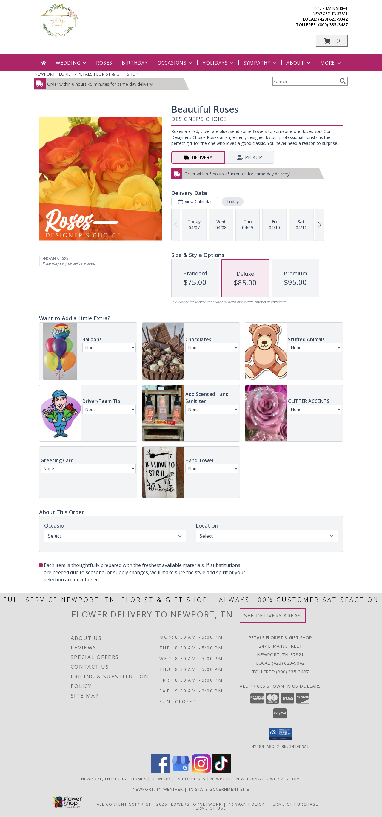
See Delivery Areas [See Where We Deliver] (272, 615)
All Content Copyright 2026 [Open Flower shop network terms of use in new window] (132, 804)
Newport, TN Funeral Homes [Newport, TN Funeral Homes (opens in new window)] (114, 778)
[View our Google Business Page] (180, 771)
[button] (332, 41)
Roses (104, 62)
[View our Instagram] (201, 771)
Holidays (218, 62)
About (299, 62)
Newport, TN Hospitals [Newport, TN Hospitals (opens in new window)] (178, 778)
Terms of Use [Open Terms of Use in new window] (209, 807)
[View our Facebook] (160, 771)
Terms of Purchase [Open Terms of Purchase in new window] (294, 804)
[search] (342, 81)
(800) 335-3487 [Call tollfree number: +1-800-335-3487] (333, 24)
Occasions (176, 62)
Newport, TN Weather (158, 789)
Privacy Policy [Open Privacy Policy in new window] (246, 804)
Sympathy (261, 62)
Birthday (134, 62)
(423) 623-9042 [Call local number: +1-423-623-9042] (333, 19)
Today (233, 201)
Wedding (72, 62)
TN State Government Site (218, 789)
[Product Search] (305, 81)
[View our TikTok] (221, 771)
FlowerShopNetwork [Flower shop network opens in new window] (195, 804)
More (331, 62)
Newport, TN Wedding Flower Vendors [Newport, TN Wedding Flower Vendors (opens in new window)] (255, 778)
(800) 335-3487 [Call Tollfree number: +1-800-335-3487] (292, 672)
